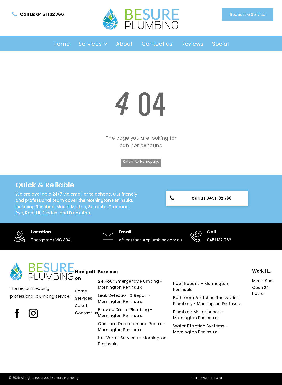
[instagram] (33, 314)
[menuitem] (61, 44)
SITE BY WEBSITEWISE (207, 378)
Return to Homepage (141, 161)
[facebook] (17, 314)
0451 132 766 (219, 240)
